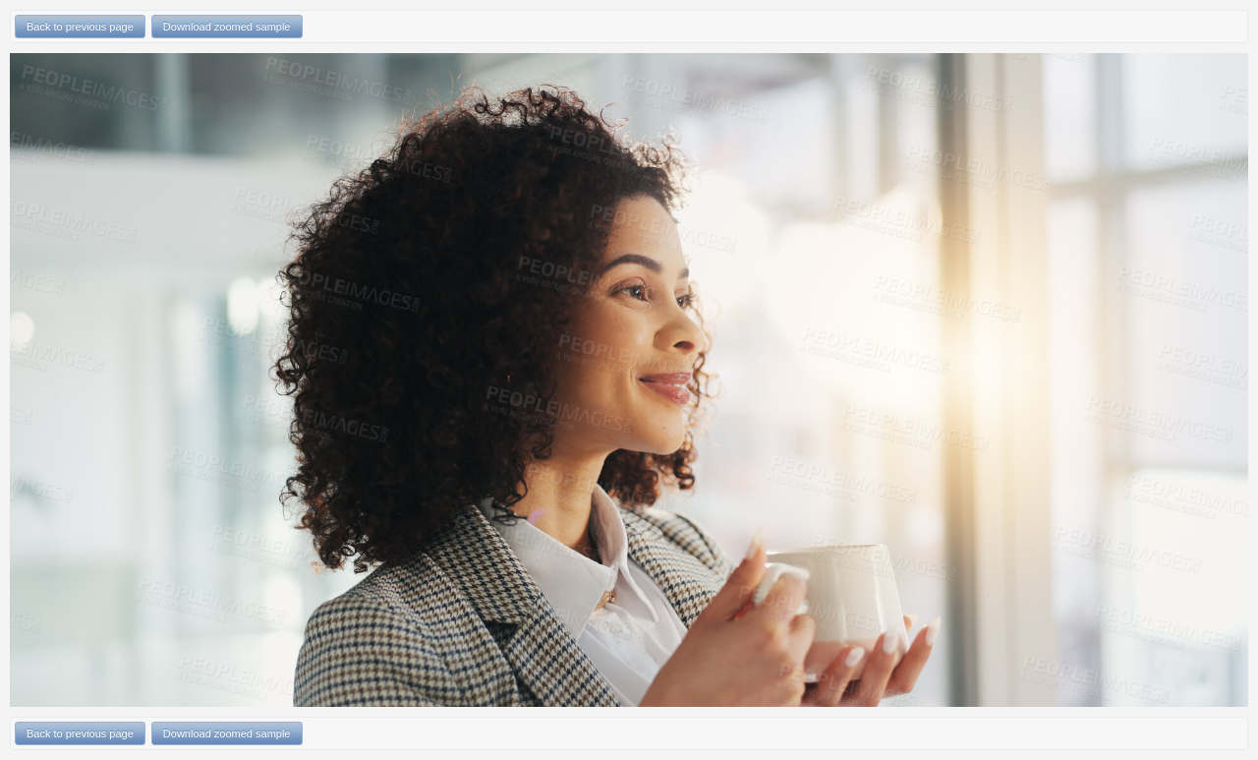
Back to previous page (80, 26)
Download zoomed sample (227, 26)
